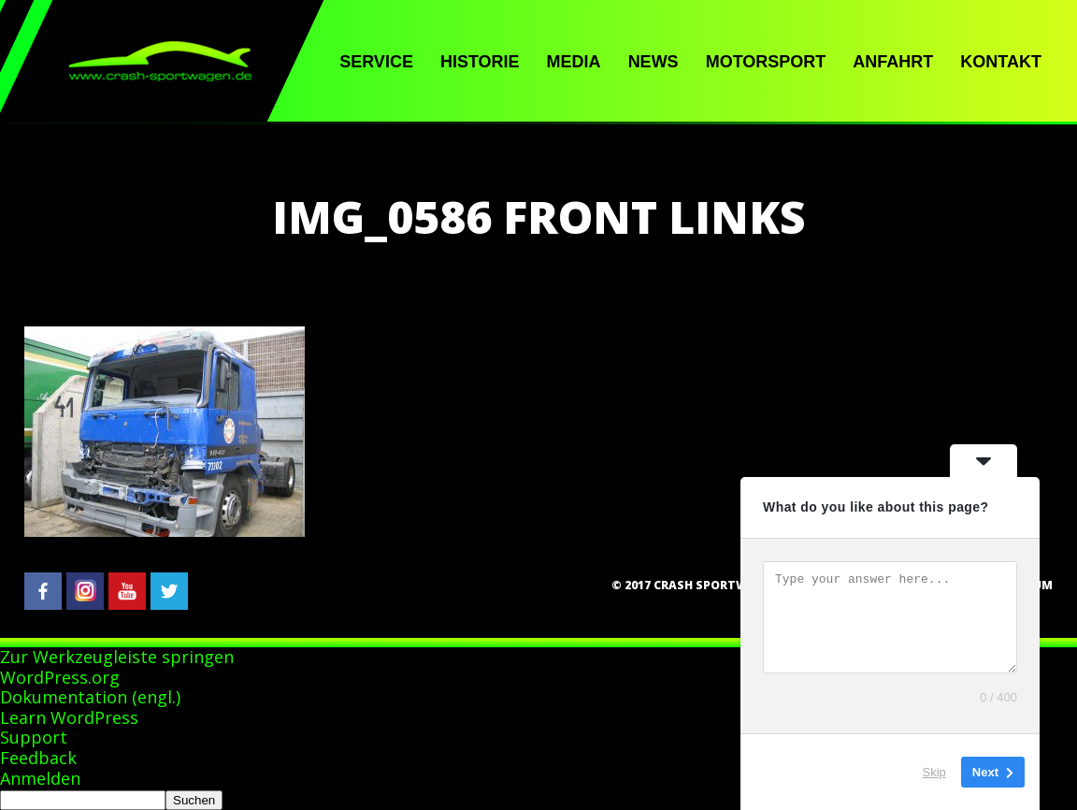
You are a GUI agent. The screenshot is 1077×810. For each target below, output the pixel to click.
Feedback (38, 757)
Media (574, 61)
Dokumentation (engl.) (90, 697)
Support (33, 737)
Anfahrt (893, 61)
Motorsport (766, 61)
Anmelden (40, 778)
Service (376, 61)
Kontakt (1000, 61)
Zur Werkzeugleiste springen (117, 656)
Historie (480, 61)
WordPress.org (60, 677)
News (653, 61)
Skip (934, 772)
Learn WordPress (69, 717)
